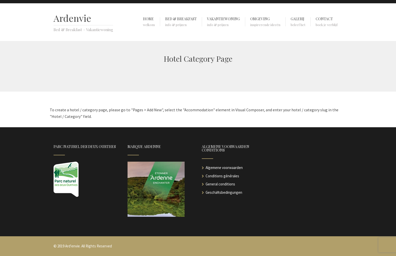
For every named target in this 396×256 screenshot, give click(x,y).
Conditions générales (222, 176)
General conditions (220, 184)
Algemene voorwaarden (224, 167)
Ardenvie (72, 18)
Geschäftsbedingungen (224, 192)
